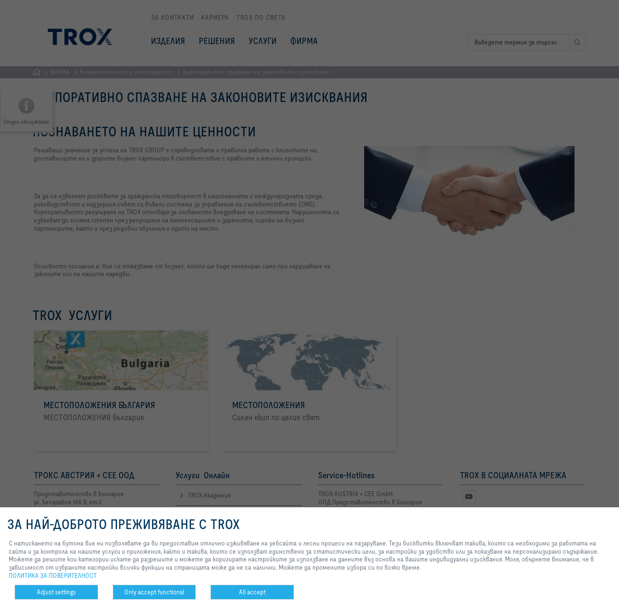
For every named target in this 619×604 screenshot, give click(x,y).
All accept (252, 592)
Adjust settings (56, 592)
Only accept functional (154, 592)
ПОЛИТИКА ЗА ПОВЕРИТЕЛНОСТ (53, 575)
